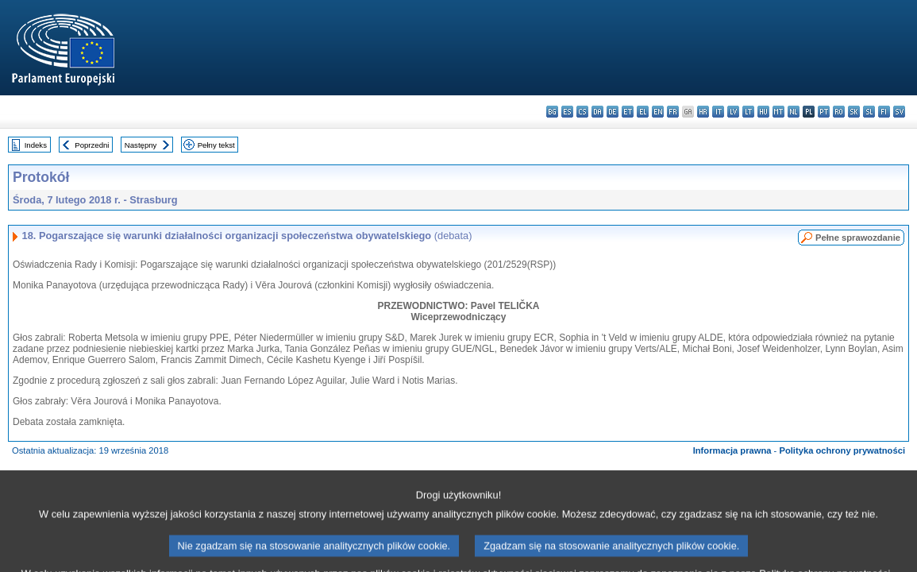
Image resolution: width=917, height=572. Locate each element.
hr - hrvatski (703, 112)
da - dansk (597, 112)
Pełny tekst (216, 145)
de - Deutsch (612, 112)
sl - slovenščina (869, 112)
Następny (141, 145)
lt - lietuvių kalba (748, 112)
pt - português (824, 112)
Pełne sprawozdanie (857, 237)
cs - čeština (582, 112)
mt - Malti (778, 112)
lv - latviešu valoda (733, 112)
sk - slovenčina (854, 112)
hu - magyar (763, 112)
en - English (658, 112)
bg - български (552, 112)
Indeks (36, 145)
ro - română (839, 112)
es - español (567, 112)
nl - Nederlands (793, 112)
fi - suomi (884, 112)
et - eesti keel (628, 112)
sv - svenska (899, 112)
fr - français (673, 112)
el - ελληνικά (643, 112)
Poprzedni (92, 145)
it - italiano (718, 112)
